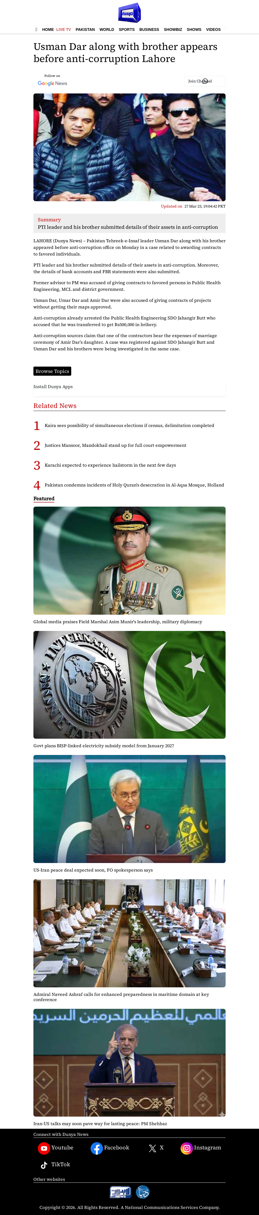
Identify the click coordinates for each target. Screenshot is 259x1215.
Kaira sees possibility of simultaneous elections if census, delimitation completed (129, 425)
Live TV (63, 29)
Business (149, 29)
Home (48, 29)
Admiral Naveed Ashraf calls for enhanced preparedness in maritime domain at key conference (121, 996)
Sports (127, 29)
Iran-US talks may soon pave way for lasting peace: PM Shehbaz (100, 1123)
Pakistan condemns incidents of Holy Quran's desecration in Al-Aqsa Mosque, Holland (134, 485)
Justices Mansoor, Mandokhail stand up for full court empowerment (115, 445)
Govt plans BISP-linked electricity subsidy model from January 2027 (103, 746)
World (106, 29)
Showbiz (173, 29)
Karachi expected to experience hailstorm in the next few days (110, 465)
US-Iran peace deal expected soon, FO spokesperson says (93, 870)
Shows (194, 29)
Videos (213, 29)
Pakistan (85, 29)
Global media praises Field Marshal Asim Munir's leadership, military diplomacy (117, 622)
